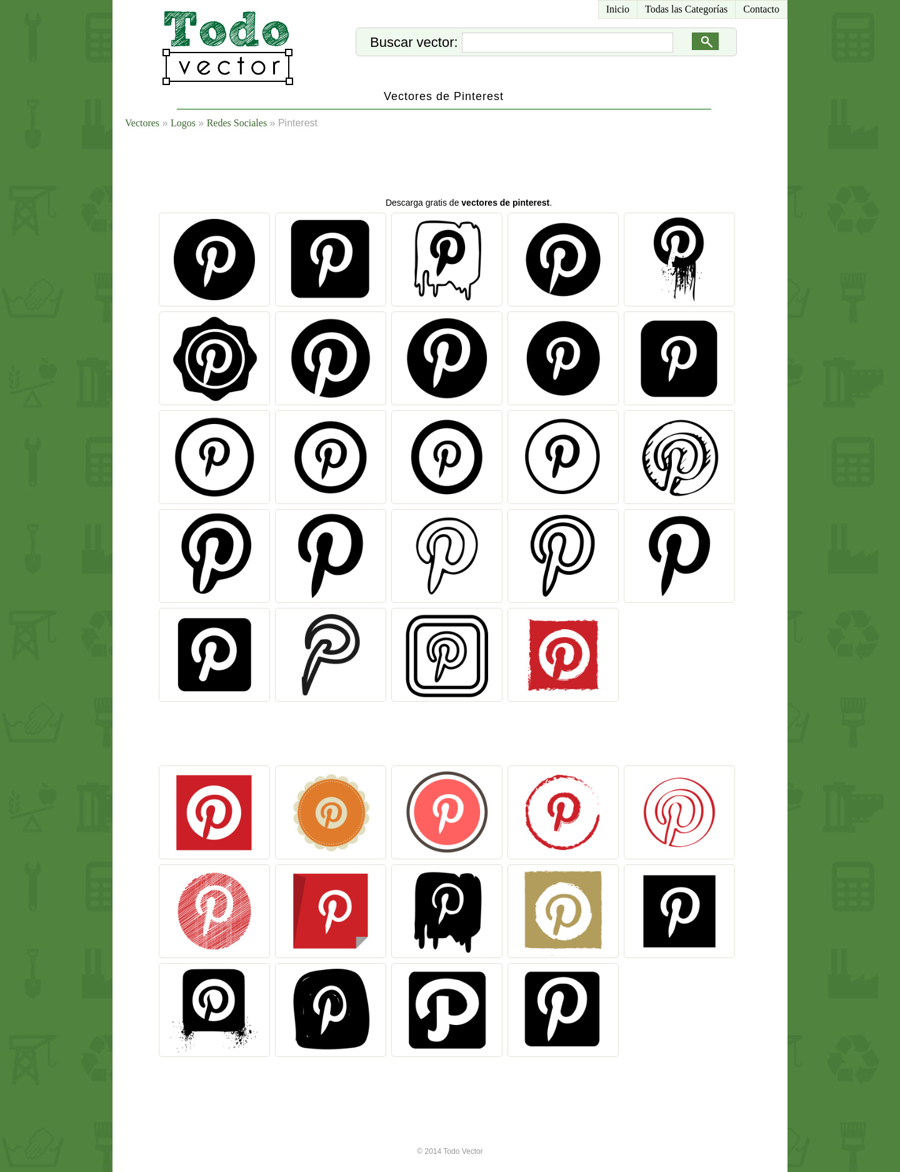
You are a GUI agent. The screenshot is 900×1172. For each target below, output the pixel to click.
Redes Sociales (237, 123)
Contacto (761, 9)
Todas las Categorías (686, 9)
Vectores (142, 123)
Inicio (617, 9)
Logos (183, 123)
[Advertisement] (465, 166)
